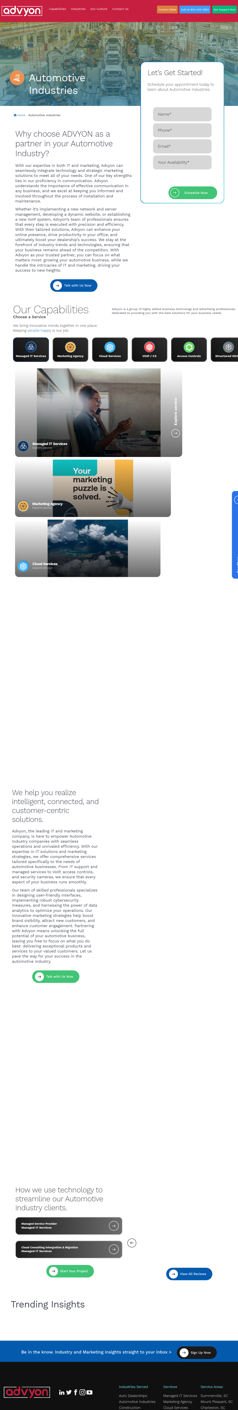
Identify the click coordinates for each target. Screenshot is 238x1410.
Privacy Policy (15, 1403)
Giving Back (15, 1291)
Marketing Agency (144, 444)
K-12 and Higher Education (138, 1317)
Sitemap (145, 1403)
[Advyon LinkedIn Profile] (62, 1269)
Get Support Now (225, 9)
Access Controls (175, 1300)
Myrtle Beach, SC (213, 1306)
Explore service (93, 430)
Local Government (132, 1328)
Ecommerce (128, 1289)
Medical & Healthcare (134, 1333)
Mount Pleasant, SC (215, 1278)
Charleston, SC (211, 1283)
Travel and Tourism (133, 1356)
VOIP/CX (169, 1289)
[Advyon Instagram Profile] (82, 1269)
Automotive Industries (135, 1278)
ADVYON (198, 1403)
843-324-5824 (39, 1308)
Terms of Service (39, 1403)
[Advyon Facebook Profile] (76, 1269)
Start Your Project (73, 1150)
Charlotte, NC (210, 1328)
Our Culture (39, 1291)
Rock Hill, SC (210, 1300)
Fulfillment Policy (88, 1403)
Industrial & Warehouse (136, 1306)
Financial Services (132, 1295)
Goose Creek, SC (213, 1289)
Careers (168, 1324)
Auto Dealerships (131, 1272)
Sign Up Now (204, 1229)
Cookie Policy (63, 1403)
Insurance (126, 1311)
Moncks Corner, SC (214, 1295)
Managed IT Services (50, 444)
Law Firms (126, 1322)
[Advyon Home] (27, 1269)
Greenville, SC (211, 1317)
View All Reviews (192, 1151)
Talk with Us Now (77, 285)
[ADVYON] (22, 10)
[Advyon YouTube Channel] (89, 1269)
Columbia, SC (211, 1322)
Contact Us (87, 1291)
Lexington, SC (211, 1311)
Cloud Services (214, 444)
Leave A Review (71, 1308)
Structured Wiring (176, 1295)
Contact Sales (167, 9)
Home (20, 115)
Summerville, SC (213, 1272)
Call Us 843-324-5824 (195, 9)
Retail (123, 1345)
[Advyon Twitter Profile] (69, 1269)
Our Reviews (63, 1291)
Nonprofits (126, 1339)
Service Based (129, 1350)
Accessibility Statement (120, 1403)
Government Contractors (137, 1300)
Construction (128, 1283)
